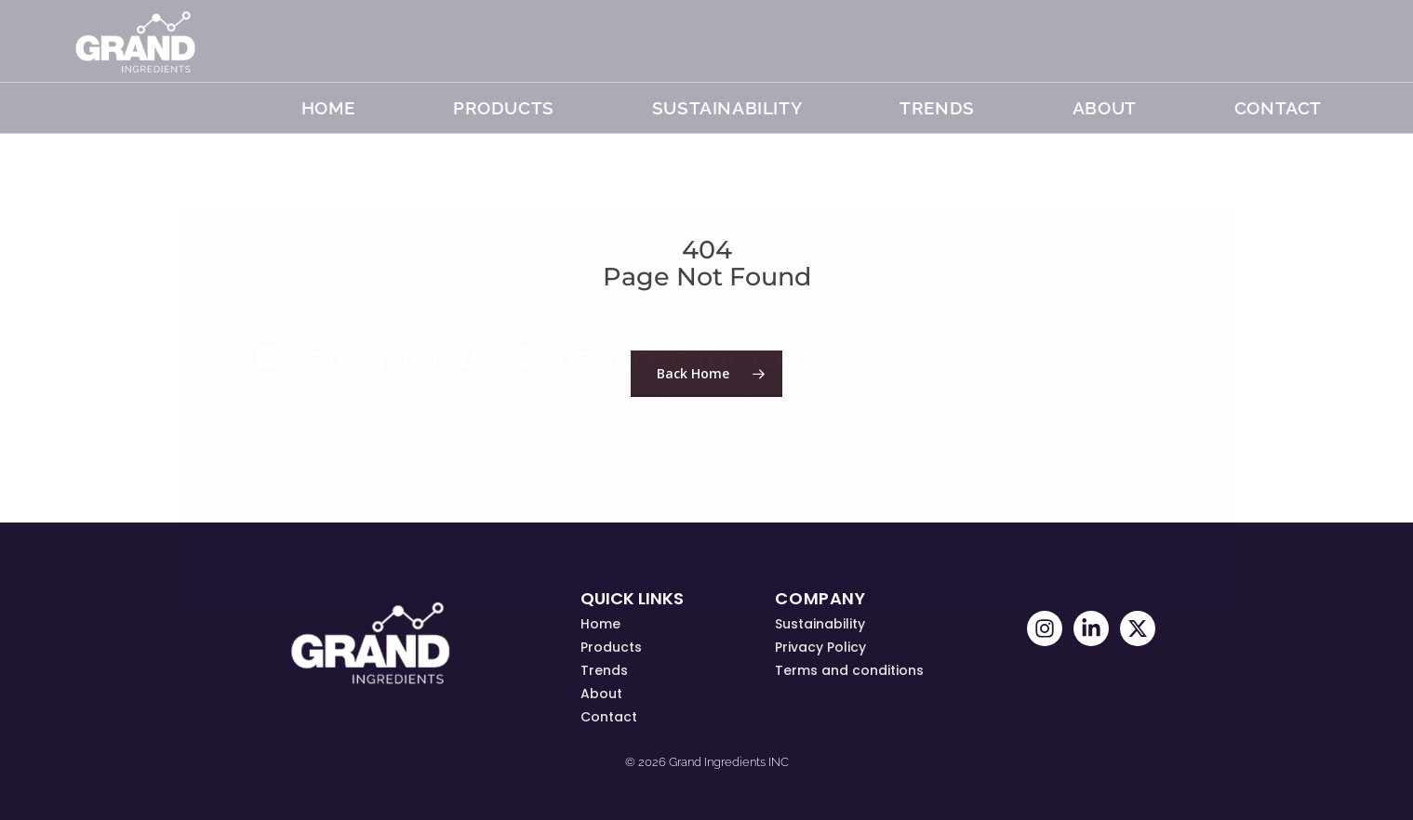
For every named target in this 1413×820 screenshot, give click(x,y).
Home (328, 108)
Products (503, 108)
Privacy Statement (707, 543)
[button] (1149, 274)
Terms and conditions (849, 670)
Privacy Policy (820, 647)
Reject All (706, 488)
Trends (604, 670)
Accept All (402, 488)
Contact (1278, 108)
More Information (1009, 488)
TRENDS (937, 108)
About (1105, 108)
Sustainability (727, 108)
